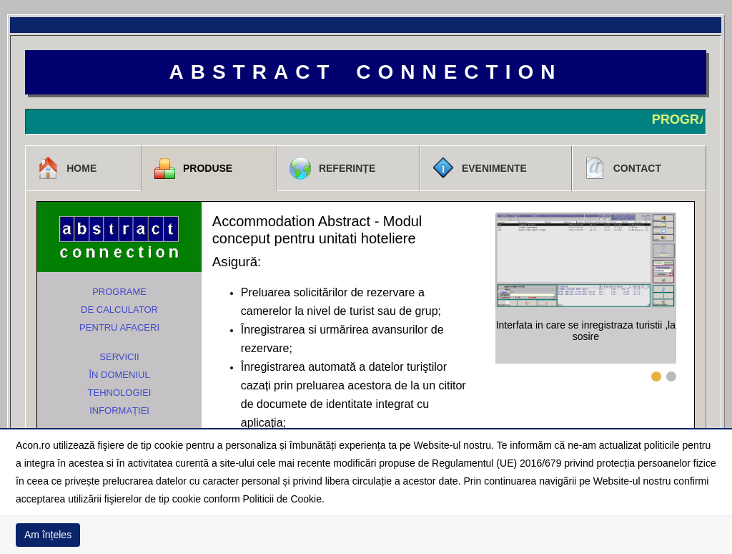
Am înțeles (47, 534)
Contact (622, 168)
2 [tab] (671, 376)
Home (66, 168)
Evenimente (479, 168)
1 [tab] (656, 376)
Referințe (332, 168)
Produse (192, 168)
